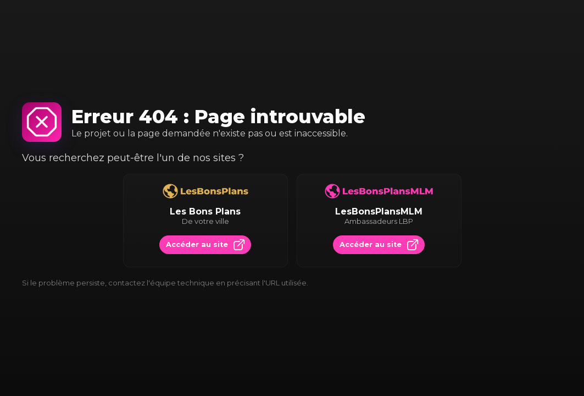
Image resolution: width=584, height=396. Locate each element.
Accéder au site (205, 244)
